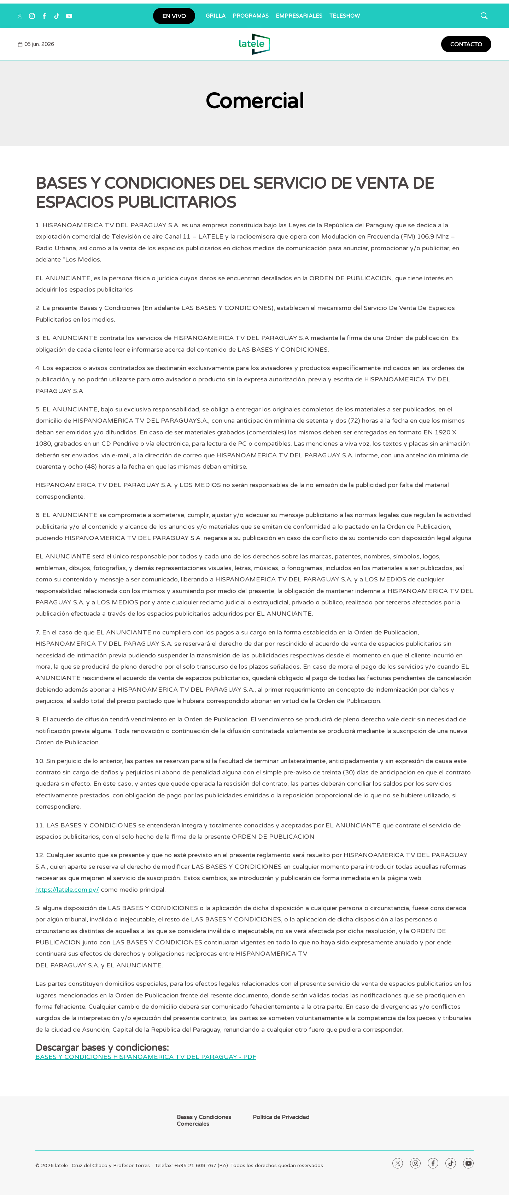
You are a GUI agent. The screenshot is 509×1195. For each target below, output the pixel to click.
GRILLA (216, 16)
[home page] (254, 44)
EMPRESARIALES (299, 16)
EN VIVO (174, 16)
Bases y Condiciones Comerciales (204, 1120)
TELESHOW (344, 16)
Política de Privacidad (281, 1117)
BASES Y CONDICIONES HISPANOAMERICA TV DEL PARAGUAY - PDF (145, 1057)
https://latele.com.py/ (67, 890)
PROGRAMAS (251, 16)
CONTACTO (466, 44)
